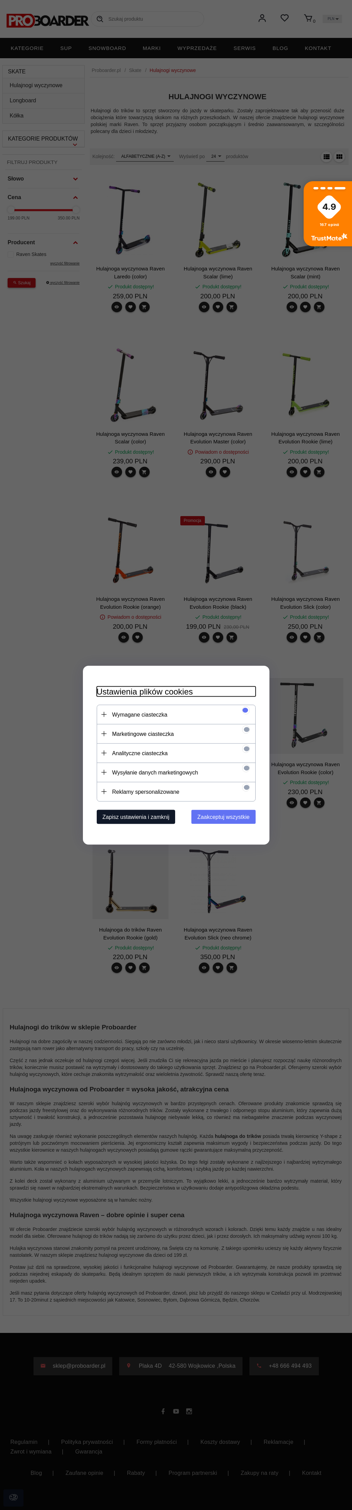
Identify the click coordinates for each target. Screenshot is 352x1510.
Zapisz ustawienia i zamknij (136, 817)
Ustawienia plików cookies (145, 691)
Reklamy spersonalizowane (146, 791)
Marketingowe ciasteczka (143, 734)
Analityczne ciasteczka (140, 753)
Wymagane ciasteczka (140, 714)
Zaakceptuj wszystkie (223, 817)
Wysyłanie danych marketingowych (155, 772)
